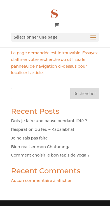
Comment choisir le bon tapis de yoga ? (50, 155)
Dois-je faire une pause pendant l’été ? (49, 120)
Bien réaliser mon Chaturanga (41, 146)
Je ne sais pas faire (29, 138)
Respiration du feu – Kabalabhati (43, 129)
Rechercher (84, 93)
